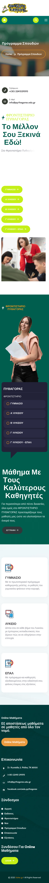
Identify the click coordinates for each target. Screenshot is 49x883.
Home (9, 54)
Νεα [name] (4, 823)
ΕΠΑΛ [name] (9, 673)
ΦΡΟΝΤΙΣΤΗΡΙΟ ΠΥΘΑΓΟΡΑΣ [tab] (13, 308)
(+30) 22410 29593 (16, 775)
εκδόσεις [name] (7, 813)
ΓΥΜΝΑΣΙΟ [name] (13, 578)
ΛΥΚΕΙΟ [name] (10, 624)
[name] (13, 8)
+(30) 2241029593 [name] (22, 91)
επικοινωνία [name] (9, 833)
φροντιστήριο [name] (9, 818)
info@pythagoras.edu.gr (19, 782)
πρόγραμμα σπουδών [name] (13, 828)
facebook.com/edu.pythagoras (22, 789)
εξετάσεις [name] (7, 838)
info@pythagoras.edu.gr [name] (26, 102)
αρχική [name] (6, 809)
